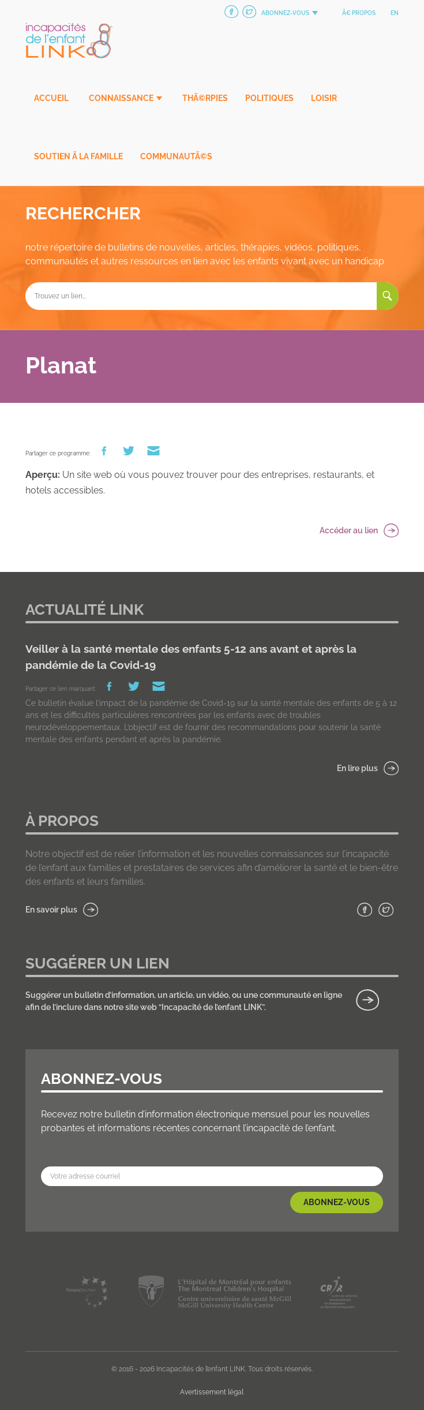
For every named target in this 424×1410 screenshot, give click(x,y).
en (395, 13)
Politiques (269, 98)
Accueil (51, 98)
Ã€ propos (359, 13)
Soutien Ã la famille (78, 156)
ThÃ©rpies (205, 98)
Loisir (324, 98)
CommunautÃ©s (176, 156)
